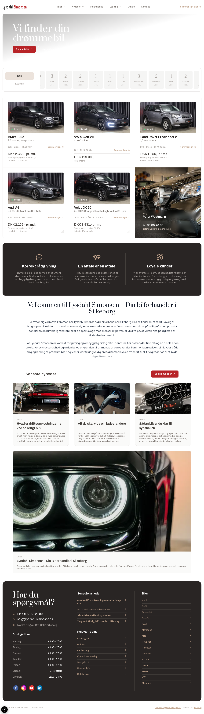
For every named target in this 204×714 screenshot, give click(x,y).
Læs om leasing (51, 49)
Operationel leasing (102, 656)
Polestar (166, 647)
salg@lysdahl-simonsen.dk (35, 619)
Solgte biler (102, 674)
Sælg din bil (102, 662)
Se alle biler (24, 49)
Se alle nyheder (164, 374)
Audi (166, 600)
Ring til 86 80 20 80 (30, 614)
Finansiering (96, 7)
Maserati (166, 683)
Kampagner (102, 638)
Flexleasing (102, 650)
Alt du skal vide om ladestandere (102, 609)
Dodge (166, 618)
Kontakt (145, 7)
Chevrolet (166, 612)
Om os (131, 7)
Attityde (197, 707)
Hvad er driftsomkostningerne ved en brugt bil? (102, 602)
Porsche (166, 653)
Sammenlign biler (190, 7)
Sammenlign (102, 668)
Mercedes (166, 630)
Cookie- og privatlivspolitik (168, 707)
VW (166, 677)
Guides (102, 644)
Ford (166, 624)
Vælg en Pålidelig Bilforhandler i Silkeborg (102, 621)
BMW (166, 606)
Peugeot (166, 642)
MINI (166, 636)
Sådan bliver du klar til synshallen (102, 615)
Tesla (166, 665)
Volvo (166, 671)
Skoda (166, 659)
